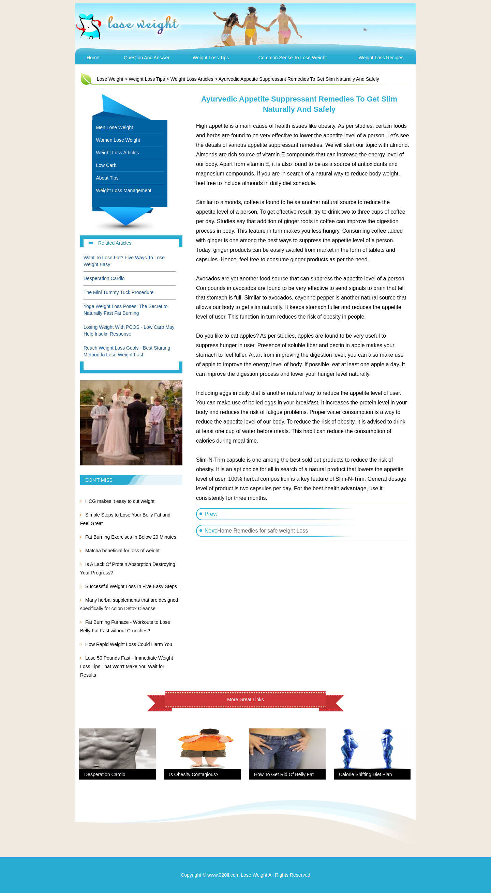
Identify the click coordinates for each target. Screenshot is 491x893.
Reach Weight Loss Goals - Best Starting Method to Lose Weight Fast (127, 351)
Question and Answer (146, 57)
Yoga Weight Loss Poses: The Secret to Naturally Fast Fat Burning (125, 310)
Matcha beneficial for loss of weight (122, 550)
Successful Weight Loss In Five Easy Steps (131, 586)
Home (93, 57)
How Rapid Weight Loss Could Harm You (128, 644)
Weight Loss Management (123, 190)
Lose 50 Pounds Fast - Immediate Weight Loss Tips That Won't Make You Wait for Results (126, 666)
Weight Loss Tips (211, 57)
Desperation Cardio (104, 278)
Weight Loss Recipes (381, 57)
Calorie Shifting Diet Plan (365, 774)
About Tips (107, 178)
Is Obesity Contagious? (194, 774)
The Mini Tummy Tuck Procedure (118, 292)
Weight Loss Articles (191, 79)
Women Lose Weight (118, 140)
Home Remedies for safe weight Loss (262, 531)
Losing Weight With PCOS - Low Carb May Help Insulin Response (129, 330)
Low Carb (106, 165)
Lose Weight (110, 79)
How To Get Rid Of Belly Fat (284, 774)
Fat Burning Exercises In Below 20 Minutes (130, 537)
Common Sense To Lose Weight (292, 57)
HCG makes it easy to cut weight (119, 501)
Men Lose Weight (114, 127)
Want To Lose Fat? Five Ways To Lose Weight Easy (124, 261)
